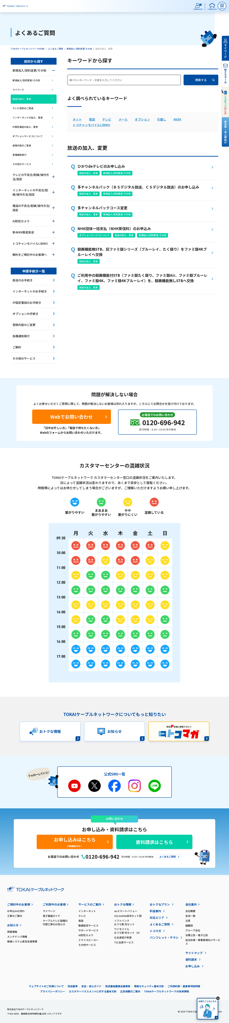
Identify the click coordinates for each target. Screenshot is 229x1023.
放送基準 (73, 986)
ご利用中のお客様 (54, 904)
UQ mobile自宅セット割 (128, 916)
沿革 (187, 920)
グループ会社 (192, 930)
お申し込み (192, 966)
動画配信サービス (88, 925)
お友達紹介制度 (123, 937)
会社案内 (191, 904)
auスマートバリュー (125, 911)
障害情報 (12, 931)
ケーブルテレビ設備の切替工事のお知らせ (55, 922)
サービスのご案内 (89, 904)
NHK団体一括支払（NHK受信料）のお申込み (114, 228)
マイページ (49, 911)
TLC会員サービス (124, 942)
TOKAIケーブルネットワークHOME (28, 48)
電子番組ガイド (51, 916)
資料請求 (191, 959)
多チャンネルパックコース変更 (102, 207)
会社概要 (190, 911)
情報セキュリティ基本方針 (149, 986)
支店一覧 (190, 916)
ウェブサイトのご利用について (46, 986)
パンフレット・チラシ (164, 937)
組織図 (189, 925)
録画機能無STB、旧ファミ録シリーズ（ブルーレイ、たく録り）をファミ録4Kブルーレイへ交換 (142, 251)
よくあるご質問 (55, 48)
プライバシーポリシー (52, 991)
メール (123, 119)
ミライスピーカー (88, 940)
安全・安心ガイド (91, 986)
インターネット (87, 911)
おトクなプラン (160, 904)
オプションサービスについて (94, 235)
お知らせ (13, 925)
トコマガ (155, 931)
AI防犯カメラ (85, 935)
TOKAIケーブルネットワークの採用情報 (166, 991)
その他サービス (87, 945)
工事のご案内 (14, 916)
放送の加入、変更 (88, 173)
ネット (77, 119)
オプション (142, 119)
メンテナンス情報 (17, 936)
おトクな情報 (122, 904)
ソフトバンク (132, 922)
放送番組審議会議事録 (117, 986)
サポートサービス (88, 930)
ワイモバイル (132, 930)
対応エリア (157, 917)
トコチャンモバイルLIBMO (91, 125)
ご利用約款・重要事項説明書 (184, 986)
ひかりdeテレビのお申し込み (101, 166)
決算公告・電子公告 (196, 935)
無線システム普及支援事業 (22, 941)
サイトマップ (194, 953)
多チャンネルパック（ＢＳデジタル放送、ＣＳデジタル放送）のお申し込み (138, 187)
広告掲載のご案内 (130, 991)
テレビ (106, 119)
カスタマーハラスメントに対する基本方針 (92, 991)
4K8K (177, 119)
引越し (161, 119)
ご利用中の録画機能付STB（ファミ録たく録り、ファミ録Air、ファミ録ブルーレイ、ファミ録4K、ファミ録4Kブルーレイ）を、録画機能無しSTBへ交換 (142, 278)
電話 (92, 119)
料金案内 (155, 911)
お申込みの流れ (16, 911)
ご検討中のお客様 (18, 904)
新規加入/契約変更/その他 (79, 48)
